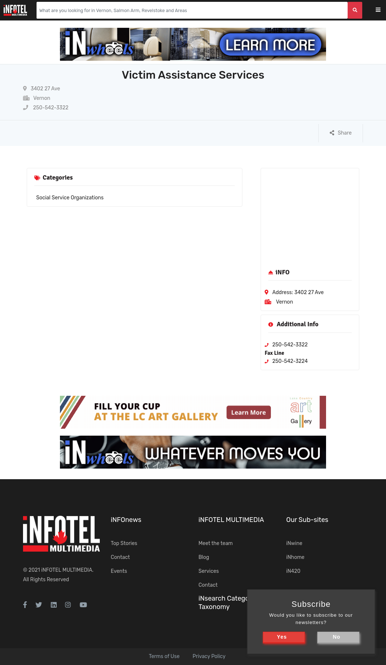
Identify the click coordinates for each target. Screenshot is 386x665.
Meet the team (215, 543)
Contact (120, 557)
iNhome (295, 557)
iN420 (293, 571)
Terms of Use (164, 656)
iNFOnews (126, 520)
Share (341, 133)
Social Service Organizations (69, 198)
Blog (203, 557)
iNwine (294, 543)
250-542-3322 (45, 108)
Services (208, 571)
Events (119, 571)
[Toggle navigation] (383, 10)
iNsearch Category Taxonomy (226, 602)
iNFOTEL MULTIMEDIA (66, 570)
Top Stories (124, 543)
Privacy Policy (209, 656)
